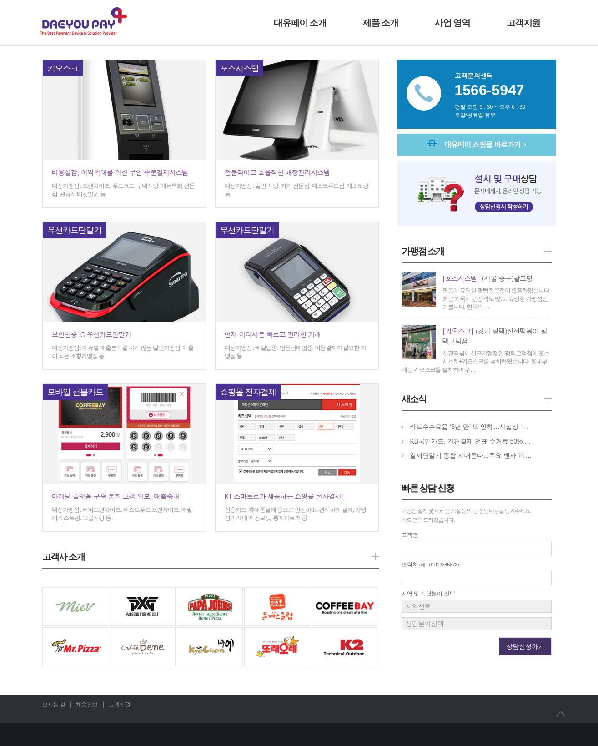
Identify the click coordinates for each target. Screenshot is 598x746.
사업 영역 (452, 23)
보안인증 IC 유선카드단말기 (91, 334)
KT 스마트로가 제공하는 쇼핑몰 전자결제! (284, 496)
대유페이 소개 (300, 23)
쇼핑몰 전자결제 (248, 392)
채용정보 (87, 704)
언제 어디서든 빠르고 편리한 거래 (273, 334)
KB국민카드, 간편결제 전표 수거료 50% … (470, 441)
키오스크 (62, 68)
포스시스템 (239, 68)
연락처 (430, 564)
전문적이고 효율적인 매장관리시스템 (277, 172)
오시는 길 (53, 704)
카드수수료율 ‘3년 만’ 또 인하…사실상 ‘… (469, 426)
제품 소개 (380, 23)
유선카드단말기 (74, 230)
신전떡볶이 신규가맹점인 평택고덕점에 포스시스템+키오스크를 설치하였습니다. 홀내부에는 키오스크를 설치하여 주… (476, 361)
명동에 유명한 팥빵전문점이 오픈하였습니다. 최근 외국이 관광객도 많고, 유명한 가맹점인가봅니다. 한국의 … (496, 298)
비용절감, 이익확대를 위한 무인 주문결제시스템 (120, 172)
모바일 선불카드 (75, 392)
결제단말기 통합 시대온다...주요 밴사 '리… (471, 455)
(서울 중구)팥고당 (487, 278)
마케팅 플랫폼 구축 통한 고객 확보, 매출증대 (116, 496)
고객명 (410, 535)
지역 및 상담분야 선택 (428, 593)
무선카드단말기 (247, 230)
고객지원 (523, 23)
